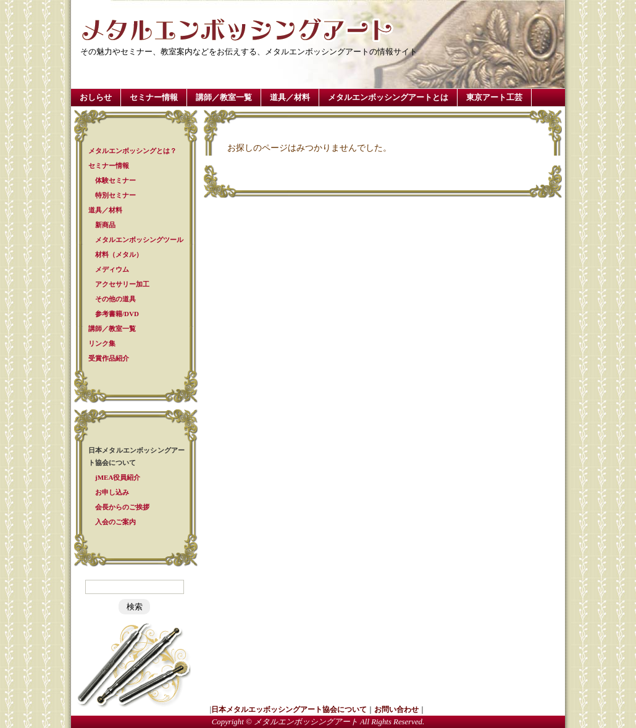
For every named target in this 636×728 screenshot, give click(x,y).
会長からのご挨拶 (122, 507)
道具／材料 (290, 97)
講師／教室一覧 (224, 97)
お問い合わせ (396, 709)
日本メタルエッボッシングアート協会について (289, 709)
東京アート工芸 (494, 97)
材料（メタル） (119, 254)
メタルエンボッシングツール (139, 239)
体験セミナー (115, 180)
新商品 (105, 224)
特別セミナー (115, 195)
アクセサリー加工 (122, 284)
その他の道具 (115, 299)
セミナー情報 (154, 97)
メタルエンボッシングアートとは (388, 97)
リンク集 (101, 343)
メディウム (112, 269)
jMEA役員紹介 (117, 477)
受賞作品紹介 (108, 358)
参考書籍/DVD (117, 313)
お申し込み (112, 492)
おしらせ (96, 97)
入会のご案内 (115, 521)
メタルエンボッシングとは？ (132, 150)
